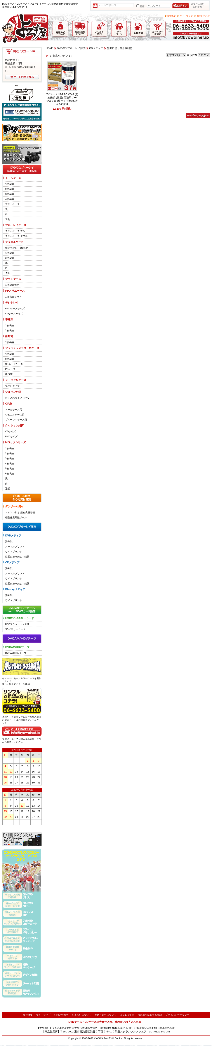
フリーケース (12, 204)
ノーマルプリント (14, 546)
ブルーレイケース (15, 225)
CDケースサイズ (14, 313)
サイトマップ (186, 16)
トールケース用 (13, 409)
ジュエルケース (14, 242)
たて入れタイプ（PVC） (18, 397)
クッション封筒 (14, 425)
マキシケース (13, 278)
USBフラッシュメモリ (17, 624)
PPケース (10, 369)
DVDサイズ (11, 436)
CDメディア (12, 562)
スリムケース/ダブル (16, 236)
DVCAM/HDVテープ (17, 647)
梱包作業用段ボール (16, 517)
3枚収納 (9, 194)
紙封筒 (9, 336)
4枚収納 (9, 199)
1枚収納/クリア (13, 296)
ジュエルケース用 (14, 414)
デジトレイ (11, 302)
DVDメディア (13, 535)
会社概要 (171, 16)
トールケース (13, 178)
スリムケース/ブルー (16, 231)
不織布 (9, 319)
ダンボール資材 (14, 506)
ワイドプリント (13, 551)
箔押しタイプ (12, 386)
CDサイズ (10, 431)
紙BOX (9, 374)
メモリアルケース (15, 380)
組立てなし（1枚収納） (18, 248)
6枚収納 (9, 473)
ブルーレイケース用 (16, 419)
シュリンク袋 (13, 391)
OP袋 (8, 403)
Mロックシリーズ (15, 442)
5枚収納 (9, 468)
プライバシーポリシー (177, 1014)
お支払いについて (81, 1014)
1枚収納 (9, 184)
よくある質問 (127, 1014)
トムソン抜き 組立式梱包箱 (20, 512)
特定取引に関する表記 (150, 1014)
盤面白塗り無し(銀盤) (119, 48)
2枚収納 (9, 189)
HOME (50, 48)
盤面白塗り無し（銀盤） (18, 556)
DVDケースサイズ (15, 308)
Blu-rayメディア (15, 589)
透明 (7, 219)
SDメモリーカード (15, 629)
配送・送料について (105, 1014)
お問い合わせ (203, 16)
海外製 (8, 541)
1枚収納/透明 (12, 285)
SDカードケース (14, 364)
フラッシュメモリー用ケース (22, 348)
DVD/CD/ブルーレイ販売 (71, 48)
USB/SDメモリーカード (19, 618)
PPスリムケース (15, 290)
